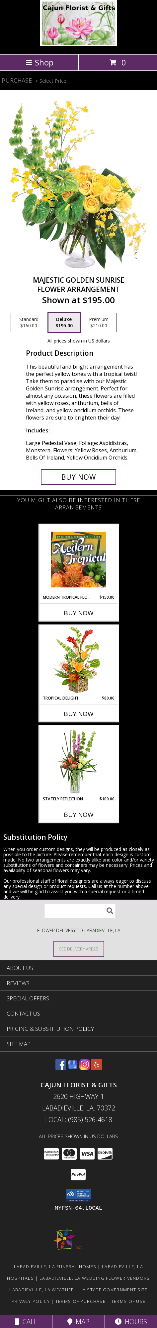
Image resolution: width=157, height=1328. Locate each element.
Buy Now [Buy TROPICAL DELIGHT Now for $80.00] (79, 713)
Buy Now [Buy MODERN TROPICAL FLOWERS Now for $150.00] (79, 613)
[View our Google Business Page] (72, 1067)
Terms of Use (128, 1301)
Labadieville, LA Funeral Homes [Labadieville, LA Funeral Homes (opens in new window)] (55, 1266)
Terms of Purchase (80, 1301)
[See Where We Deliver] (78, 949)
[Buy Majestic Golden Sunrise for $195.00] (78, 477)
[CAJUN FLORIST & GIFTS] (78, 44)
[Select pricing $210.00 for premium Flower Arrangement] (98, 322)
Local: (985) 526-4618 (78, 1119)
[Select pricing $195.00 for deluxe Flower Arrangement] (64, 322)
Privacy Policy (31, 1301)
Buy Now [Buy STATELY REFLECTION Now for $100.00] (79, 814)
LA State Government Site (113, 1290)
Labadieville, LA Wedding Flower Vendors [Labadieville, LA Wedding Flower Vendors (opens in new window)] (94, 1278)
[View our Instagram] (84, 1067)
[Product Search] (80, 910)
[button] (78, 1195)
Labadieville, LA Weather (41, 1290)
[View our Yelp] (96, 1067)
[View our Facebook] (60, 1067)
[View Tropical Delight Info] (78, 660)
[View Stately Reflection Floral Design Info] (78, 761)
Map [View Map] (78, 1321)
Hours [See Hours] (131, 1321)
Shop (39, 62)
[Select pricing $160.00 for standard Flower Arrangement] (29, 322)
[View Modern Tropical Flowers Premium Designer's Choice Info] (78, 559)
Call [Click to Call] (26, 1321)
